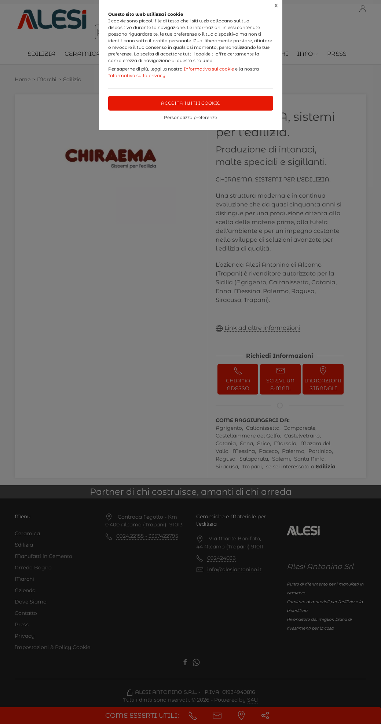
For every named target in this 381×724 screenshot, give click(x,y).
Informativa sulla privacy (136, 75)
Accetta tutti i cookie (190, 103)
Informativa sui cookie (209, 69)
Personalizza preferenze (190, 117)
